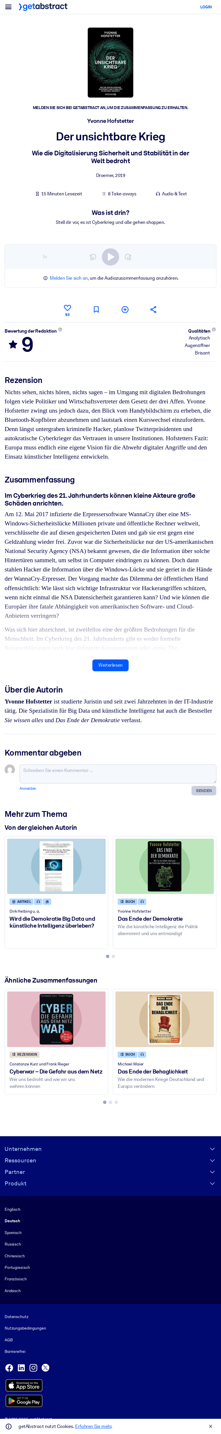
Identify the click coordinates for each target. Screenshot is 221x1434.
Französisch (16, 1279)
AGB (9, 1340)
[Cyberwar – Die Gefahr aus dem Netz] (56, 1019)
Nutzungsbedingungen (25, 1328)
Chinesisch (15, 1256)
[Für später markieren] (96, 309)
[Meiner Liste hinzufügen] (125, 309)
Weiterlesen (110, 665)
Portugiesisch (17, 1267)
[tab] (107, 956)
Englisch (12, 1209)
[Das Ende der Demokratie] (164, 866)
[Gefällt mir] (67, 310)
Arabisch (13, 1290)
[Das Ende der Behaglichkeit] (164, 1019)
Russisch (13, 1244)
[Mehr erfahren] (60, 329)
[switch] (110, 256)
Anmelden (28, 788)
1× (45, 256)
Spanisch (13, 1232)
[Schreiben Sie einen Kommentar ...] (118, 773)
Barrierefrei (15, 1351)
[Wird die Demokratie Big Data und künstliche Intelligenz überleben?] (56, 866)
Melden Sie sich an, (69, 278)
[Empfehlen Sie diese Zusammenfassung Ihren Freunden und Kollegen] (153, 309)
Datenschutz (16, 1316)
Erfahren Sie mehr (93, 1426)
